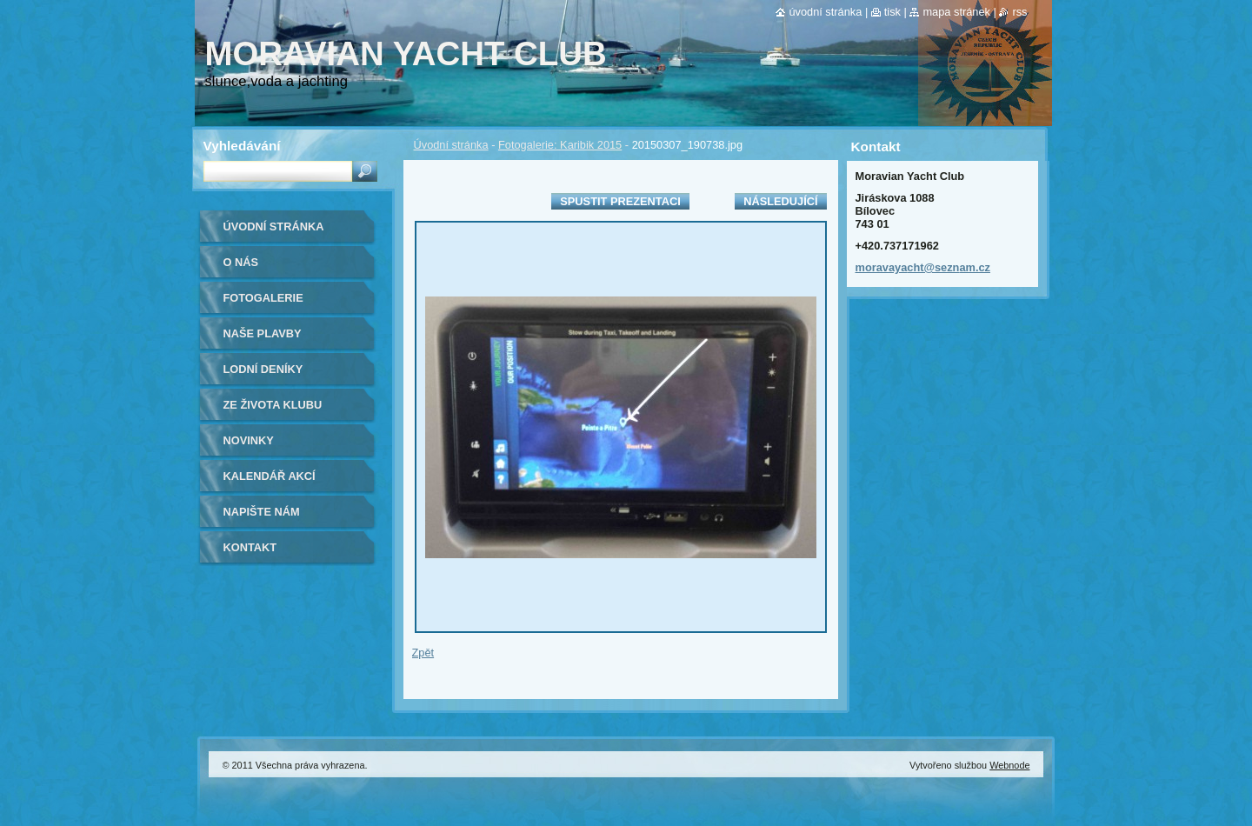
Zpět (423, 652)
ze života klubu (273, 404)
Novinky (248, 440)
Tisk (892, 11)
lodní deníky (263, 369)
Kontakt (250, 547)
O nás (241, 262)
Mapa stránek (956, 11)
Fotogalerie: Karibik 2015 (560, 144)
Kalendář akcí (269, 476)
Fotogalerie (263, 297)
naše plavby (262, 333)
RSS (1019, 11)
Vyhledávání (242, 145)
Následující (780, 201)
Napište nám (261, 511)
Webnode (1009, 765)
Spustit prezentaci (620, 201)
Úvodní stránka (451, 144)
